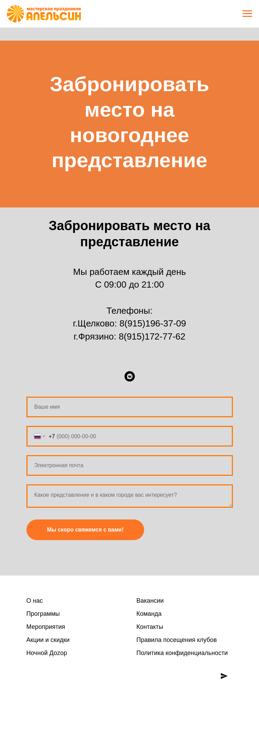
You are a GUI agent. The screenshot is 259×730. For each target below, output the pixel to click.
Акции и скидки (48, 639)
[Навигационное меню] (247, 13)
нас (37, 600)
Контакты (150, 626)
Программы (43, 613)
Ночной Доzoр (46, 653)
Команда (149, 613)
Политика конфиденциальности (182, 653)
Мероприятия (45, 626)
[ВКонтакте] (130, 376)
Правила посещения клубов (177, 639)
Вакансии (150, 600)
